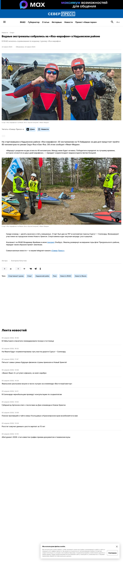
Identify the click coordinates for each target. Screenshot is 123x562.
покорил (51, 242)
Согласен (112, 553)
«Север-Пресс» (57, 250)
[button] (117, 220)
